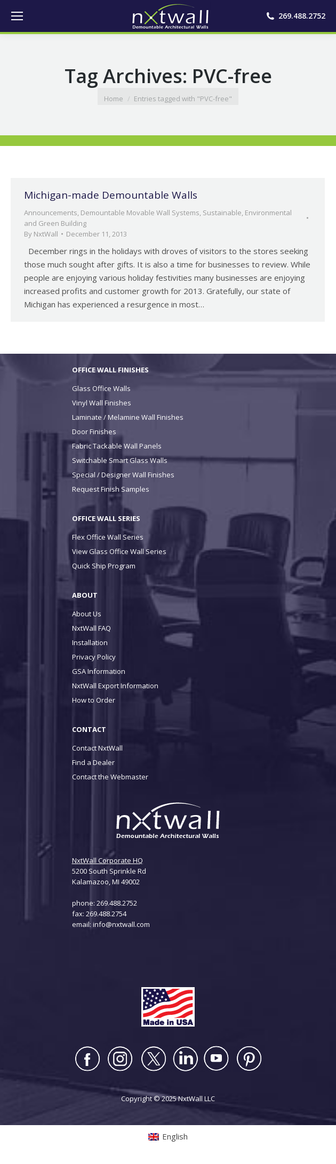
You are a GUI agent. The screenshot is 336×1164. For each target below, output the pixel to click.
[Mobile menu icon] (17, 16)
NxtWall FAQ (91, 628)
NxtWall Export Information (115, 685)
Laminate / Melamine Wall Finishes (127, 417)
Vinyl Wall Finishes (101, 403)
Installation (90, 642)
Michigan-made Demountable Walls (110, 195)
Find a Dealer (93, 762)
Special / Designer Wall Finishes (123, 474)
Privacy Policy (94, 657)
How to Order (93, 700)
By (41, 234)
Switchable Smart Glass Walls (119, 460)
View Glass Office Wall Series (119, 551)
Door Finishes (94, 431)
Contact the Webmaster (110, 777)
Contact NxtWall (97, 748)
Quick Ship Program (103, 566)
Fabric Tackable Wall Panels (117, 446)
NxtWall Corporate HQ (107, 860)
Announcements (50, 212)
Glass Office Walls (101, 388)
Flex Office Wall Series (107, 537)
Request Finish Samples (110, 489)
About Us (86, 613)
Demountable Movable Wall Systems (140, 212)
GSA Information (98, 671)
